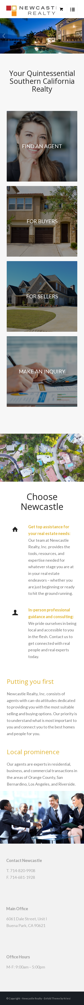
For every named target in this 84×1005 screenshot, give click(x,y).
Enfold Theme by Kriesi (57, 998)
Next (80, 36)
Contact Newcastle (24, 860)
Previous (4, 36)
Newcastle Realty (32, 998)
